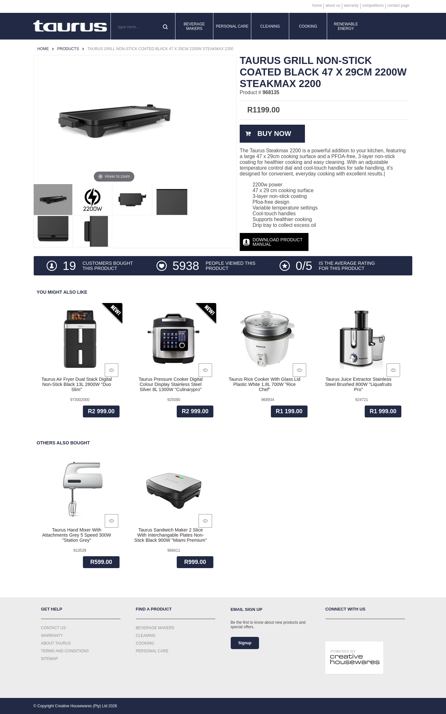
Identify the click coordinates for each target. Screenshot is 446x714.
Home (317, 5)
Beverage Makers (194, 26)
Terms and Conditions (65, 651)
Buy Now (274, 133)
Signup (245, 643)
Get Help (51, 609)
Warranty (351, 5)
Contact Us (53, 628)
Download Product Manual (278, 242)
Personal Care (232, 26)
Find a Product (154, 609)
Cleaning (270, 26)
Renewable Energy (346, 26)
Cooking (308, 26)
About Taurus (56, 643)
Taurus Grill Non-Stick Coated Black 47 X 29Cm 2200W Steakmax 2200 (160, 49)
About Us (333, 5)
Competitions (373, 5)
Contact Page (398, 5)
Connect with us (346, 609)
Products (68, 49)
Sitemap (49, 658)
